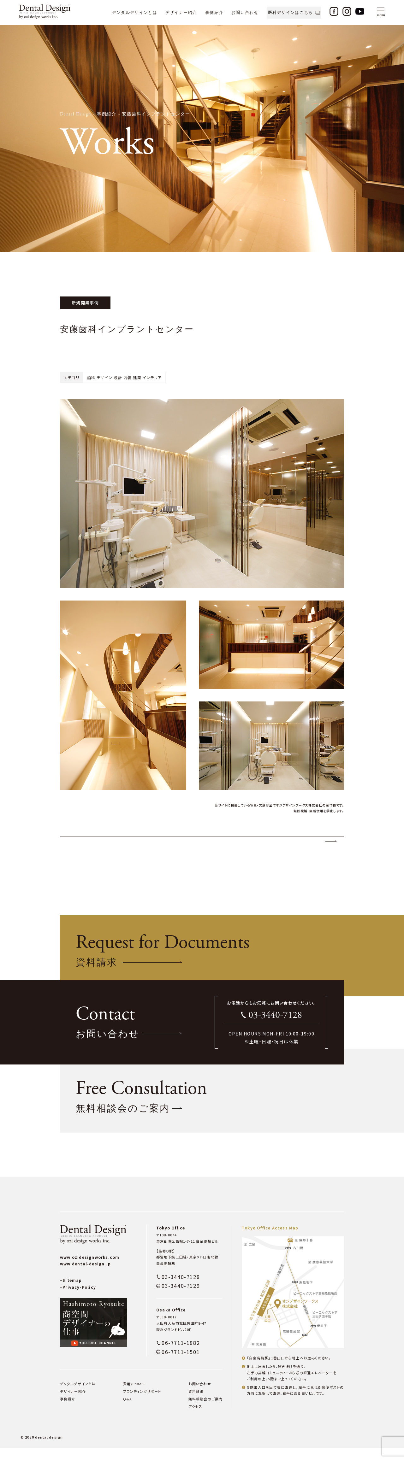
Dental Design (75, 114)
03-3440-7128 (275, 1027)
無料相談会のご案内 (205, 1410)
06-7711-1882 (181, 1354)
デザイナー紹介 (181, 12)
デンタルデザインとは (134, 12)
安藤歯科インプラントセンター (156, 114)
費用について (134, 1395)
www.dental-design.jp (85, 1275)
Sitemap (71, 1292)
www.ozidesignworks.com (89, 1269)
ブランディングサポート (142, 1403)
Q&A (127, 1410)
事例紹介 (214, 12)
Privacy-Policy (78, 1299)
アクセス (195, 1418)
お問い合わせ (244, 12)
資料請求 (196, 1403)
